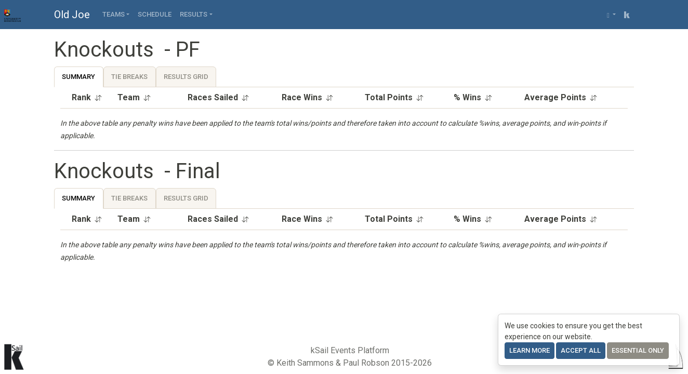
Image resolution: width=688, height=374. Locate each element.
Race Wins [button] (308, 97)
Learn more (529, 350)
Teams (113, 14)
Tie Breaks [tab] (129, 77)
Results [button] (193, 14)
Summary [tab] (78, 77)
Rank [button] (87, 97)
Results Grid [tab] (186, 77)
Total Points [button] (394, 97)
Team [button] (134, 97)
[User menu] (611, 14)
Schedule (154, 14)
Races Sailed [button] (218, 97)
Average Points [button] (561, 97)
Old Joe (72, 14)
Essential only (638, 350)
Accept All (581, 350)
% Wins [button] (473, 97)
